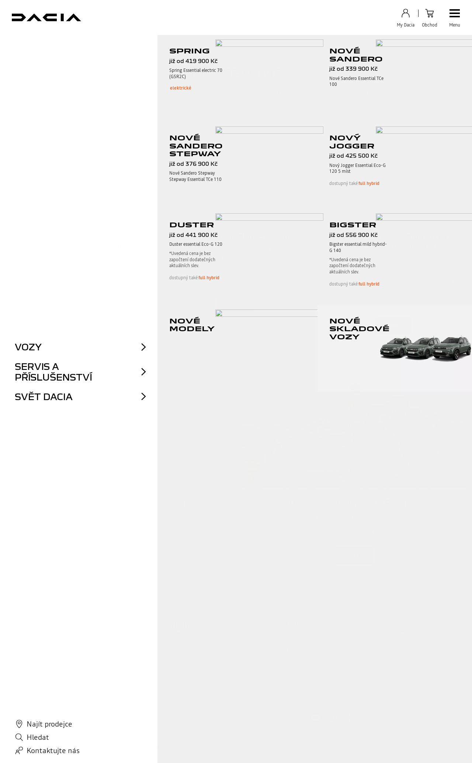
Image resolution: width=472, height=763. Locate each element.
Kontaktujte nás (47, 721)
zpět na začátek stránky (236, 591)
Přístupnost (231, 748)
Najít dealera (44, 713)
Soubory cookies (116, 748)
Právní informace (46, 748)
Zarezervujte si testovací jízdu (203, 713)
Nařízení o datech (156, 748)
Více (78, 326)
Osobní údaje (81, 748)
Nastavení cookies (196, 748)
